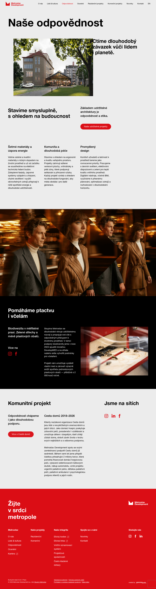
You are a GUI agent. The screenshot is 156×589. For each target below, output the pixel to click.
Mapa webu (85, 582)
